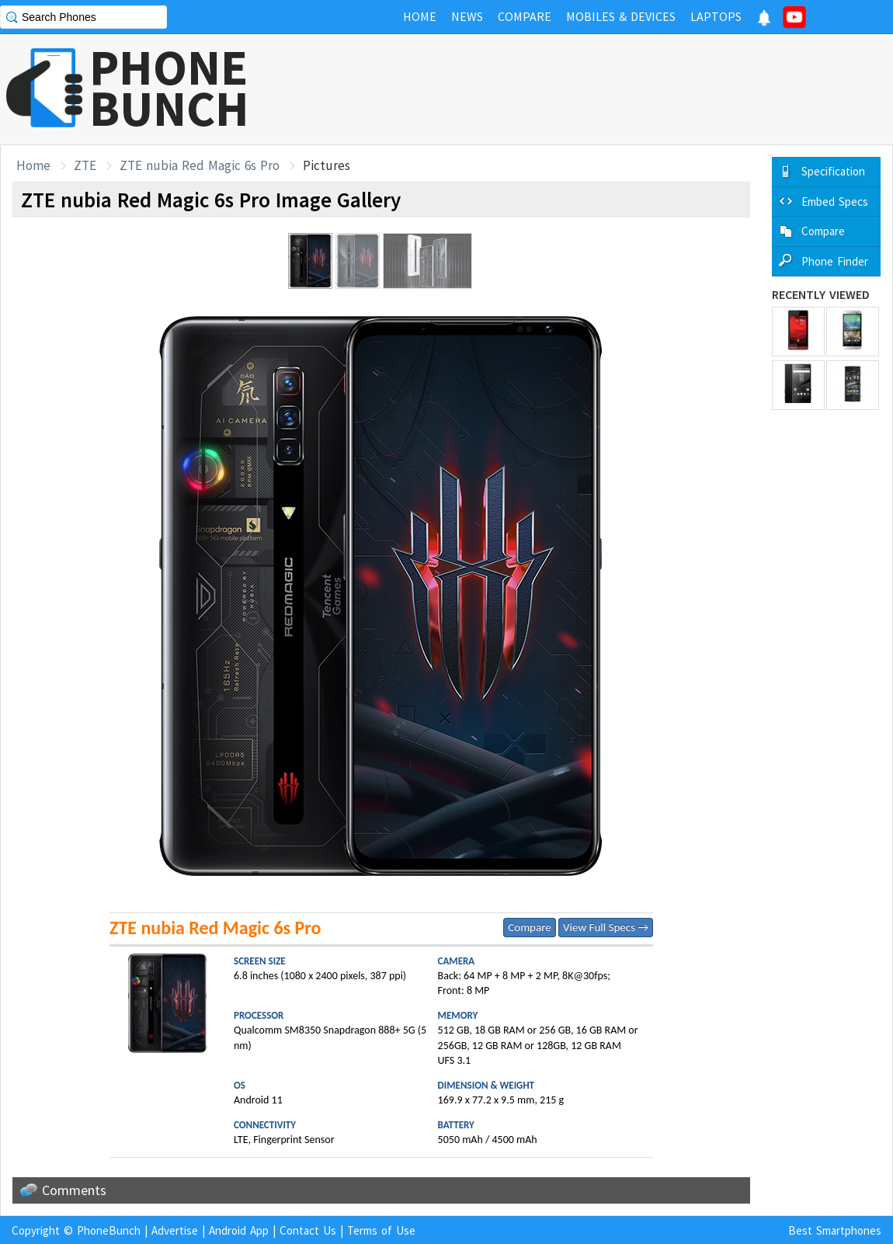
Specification (833, 171)
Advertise (174, 1230)
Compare (529, 927)
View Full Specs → (605, 927)
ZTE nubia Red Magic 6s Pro (200, 165)
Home (33, 165)
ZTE (85, 165)
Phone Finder (834, 261)
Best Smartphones (834, 1230)
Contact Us (308, 1230)
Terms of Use (381, 1230)
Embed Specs (834, 201)
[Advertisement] (610, 89)
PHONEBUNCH (169, 88)
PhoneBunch (109, 1230)
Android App (239, 1230)
